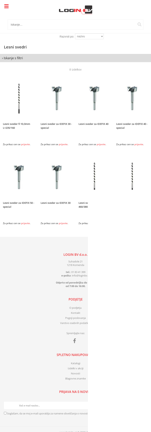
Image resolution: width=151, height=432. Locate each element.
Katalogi (75, 363)
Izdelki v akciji (75, 368)
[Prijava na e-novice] (143, 405)
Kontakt (75, 313)
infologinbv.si (81, 275)
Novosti (75, 373)
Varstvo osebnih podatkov (75, 323)
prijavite (25, 144)
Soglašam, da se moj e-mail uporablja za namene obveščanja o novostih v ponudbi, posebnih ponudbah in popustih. (74, 413)
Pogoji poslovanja (75, 318)
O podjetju (75, 307)
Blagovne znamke (75, 378)
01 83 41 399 (78, 272)
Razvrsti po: (67, 36)
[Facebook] (75, 341)
